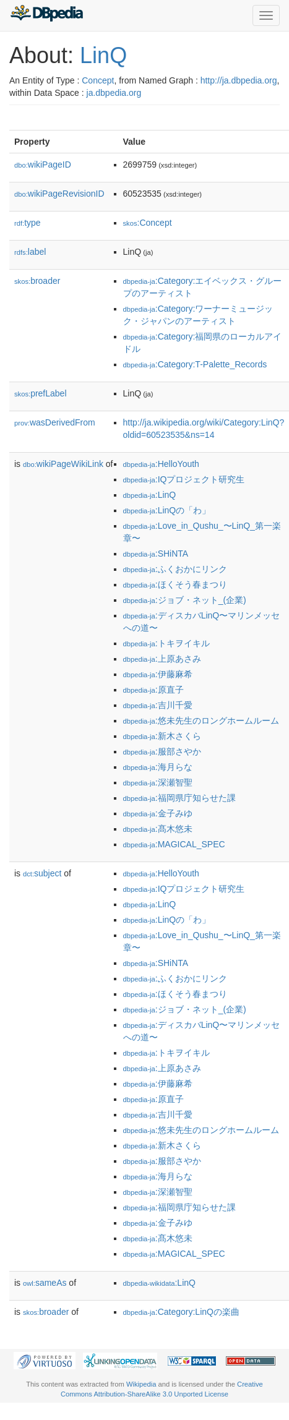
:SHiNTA (156, 553)
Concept (98, 80)
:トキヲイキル (166, 643)
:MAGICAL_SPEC (174, 844)
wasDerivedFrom (54, 422)
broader (37, 281)
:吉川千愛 (157, 705)
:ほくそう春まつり (175, 584)
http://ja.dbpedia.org (239, 80)
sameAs (44, 1283)
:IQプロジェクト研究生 (184, 479)
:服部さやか (162, 751)
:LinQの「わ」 (167, 510)
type (27, 223)
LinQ (103, 55)
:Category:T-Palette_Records (195, 364)
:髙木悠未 (157, 829)
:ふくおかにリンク (175, 569)
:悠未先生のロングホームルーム (201, 720)
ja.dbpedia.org (114, 93)
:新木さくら (162, 736)
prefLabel (40, 393)
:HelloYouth (161, 464)
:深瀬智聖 (157, 782)
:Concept (147, 223)
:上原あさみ (162, 659)
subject (42, 873)
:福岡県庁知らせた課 (179, 798)
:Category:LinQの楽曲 (181, 1312)
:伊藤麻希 (157, 674)
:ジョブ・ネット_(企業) (184, 600)
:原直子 (153, 690)
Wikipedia (141, 1384)
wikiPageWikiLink (63, 464)
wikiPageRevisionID (59, 194)
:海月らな (157, 767)
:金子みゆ (157, 813)
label (30, 252)
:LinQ (149, 495)
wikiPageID (42, 164)
